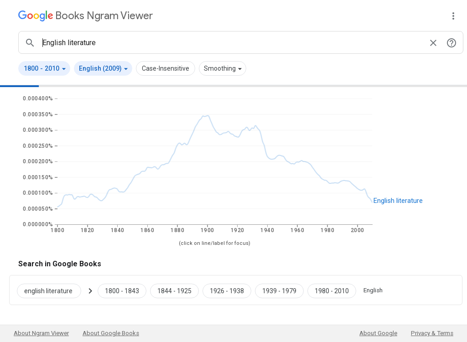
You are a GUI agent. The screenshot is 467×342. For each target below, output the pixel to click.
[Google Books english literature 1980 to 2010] (332, 290)
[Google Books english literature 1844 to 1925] (174, 290)
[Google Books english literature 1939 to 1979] (279, 290)
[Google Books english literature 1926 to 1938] (227, 290)
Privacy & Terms (432, 333)
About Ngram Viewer (41, 333)
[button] (44, 68)
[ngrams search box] (232, 42)
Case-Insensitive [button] (165, 68)
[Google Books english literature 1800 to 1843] (122, 290)
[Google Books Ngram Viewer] (85, 15)
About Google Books (111, 333)
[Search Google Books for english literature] (53, 290)
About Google (378, 333)
